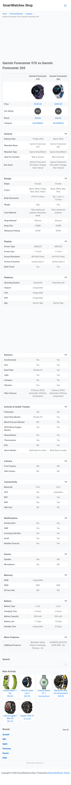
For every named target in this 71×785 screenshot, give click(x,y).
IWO (4, 739)
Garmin (38, 118)
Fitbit (4, 758)
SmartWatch (38, 123)
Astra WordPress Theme (59, 773)
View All (66, 730)
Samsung (6, 748)
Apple (4, 744)
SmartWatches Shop (18, 5)
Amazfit (5, 734)
